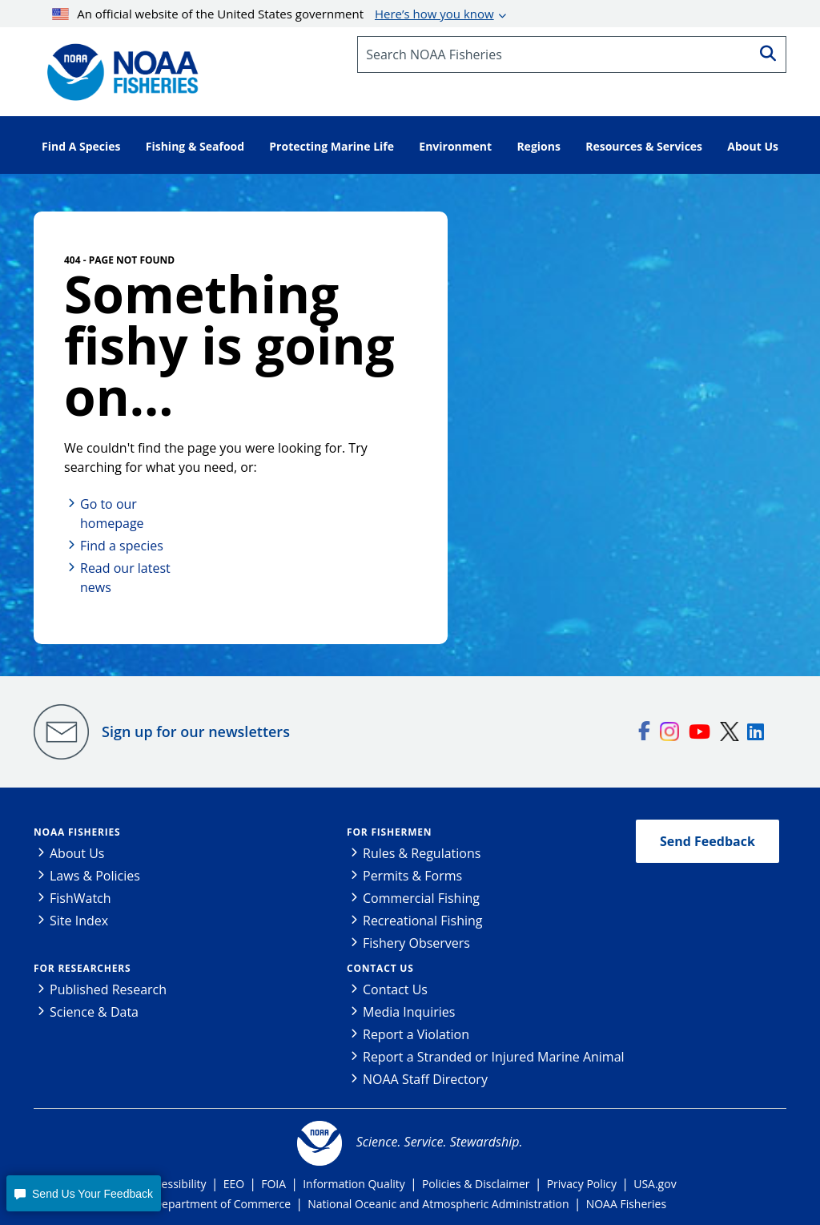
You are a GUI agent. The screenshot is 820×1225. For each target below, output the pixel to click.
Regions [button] (539, 146)
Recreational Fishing (422, 920)
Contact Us (380, 968)
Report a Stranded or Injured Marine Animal (494, 1057)
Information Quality (354, 1183)
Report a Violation (416, 1034)
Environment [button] (455, 146)
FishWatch (80, 898)
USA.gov (654, 1183)
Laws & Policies (95, 875)
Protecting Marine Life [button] (331, 146)
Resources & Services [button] (643, 146)
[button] (83, 1193)
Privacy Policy (582, 1183)
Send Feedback (707, 841)
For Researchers (82, 968)
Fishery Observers (416, 943)
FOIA (273, 1183)
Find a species (121, 545)
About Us (77, 853)
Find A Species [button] (81, 146)
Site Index (79, 920)
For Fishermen (389, 832)
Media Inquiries (409, 1012)
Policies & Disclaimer (476, 1183)
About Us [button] (752, 146)
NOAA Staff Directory (425, 1079)
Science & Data (94, 1012)
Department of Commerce (222, 1203)
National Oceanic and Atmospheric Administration (438, 1203)
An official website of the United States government (273, 13)
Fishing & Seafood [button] (195, 146)
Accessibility (174, 1183)
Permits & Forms (412, 875)
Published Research (108, 989)
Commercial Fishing (421, 898)
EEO (233, 1183)
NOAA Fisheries (77, 832)
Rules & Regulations (421, 853)
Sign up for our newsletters (196, 731)
